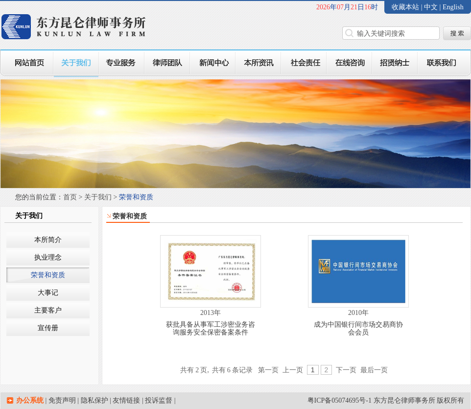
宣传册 (48, 328)
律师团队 (167, 63)
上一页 (293, 370)
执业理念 (48, 257)
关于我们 (76, 63)
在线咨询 (349, 63)
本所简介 (48, 239)
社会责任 (304, 63)
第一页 (268, 370)
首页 (70, 197)
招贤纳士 (395, 63)
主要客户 (48, 310)
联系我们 (444, 63)
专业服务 (121, 63)
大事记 (48, 292)
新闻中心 (213, 63)
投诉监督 (158, 400)
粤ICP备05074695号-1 (339, 400)
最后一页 (374, 370)
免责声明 (62, 400)
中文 (432, 7)
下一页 (346, 370)
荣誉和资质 (48, 275)
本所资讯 (258, 63)
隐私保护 (94, 400)
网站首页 (26, 63)
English (453, 7)
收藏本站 (405, 7)
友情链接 (126, 400)
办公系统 (30, 400)
